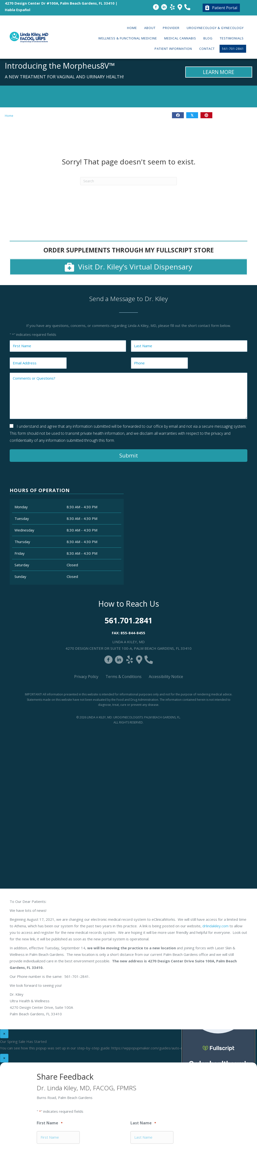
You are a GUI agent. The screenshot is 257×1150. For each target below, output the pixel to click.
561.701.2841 (128, 620)
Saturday (21, 564)
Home (9, 116)
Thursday (22, 541)
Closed (72, 564)
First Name (50, 1123)
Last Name (143, 1123)
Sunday (20, 576)
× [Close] (4, 1033)
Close (190, 306)
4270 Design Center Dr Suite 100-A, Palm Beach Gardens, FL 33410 (128, 648)
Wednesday (24, 530)
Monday (21, 506)
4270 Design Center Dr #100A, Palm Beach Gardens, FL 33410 (59, 3)
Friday (19, 553)
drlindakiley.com (215, 925)
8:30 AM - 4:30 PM (82, 506)
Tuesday (21, 518)
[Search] (128, 181)
